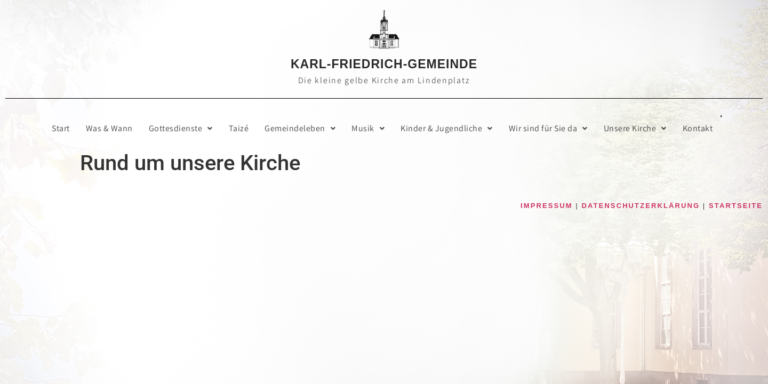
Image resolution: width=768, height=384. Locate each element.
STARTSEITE (736, 206)
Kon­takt (698, 128)
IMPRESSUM (547, 206)
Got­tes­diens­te (181, 128)
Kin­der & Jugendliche (447, 128)
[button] (181, 128)
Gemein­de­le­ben (300, 128)
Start (61, 128)
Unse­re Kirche (635, 128)
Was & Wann (109, 128)
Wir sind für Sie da (548, 128)
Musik (368, 128)
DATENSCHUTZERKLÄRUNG (641, 206)
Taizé (239, 128)
